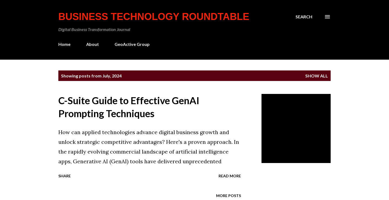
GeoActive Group (132, 44)
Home (64, 44)
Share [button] (64, 176)
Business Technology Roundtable (153, 16)
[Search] (304, 17)
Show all (316, 75)
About (92, 44)
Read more (230, 176)
